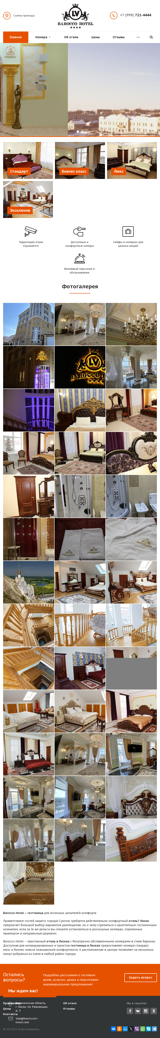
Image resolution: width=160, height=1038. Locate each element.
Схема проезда (24, 15)
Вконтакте (138, 1011)
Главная (16, 37)
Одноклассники (153, 1011)
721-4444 (135, 15)
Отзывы (119, 37)
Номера (42, 37)
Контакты (10, 1014)
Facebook (130, 1011)
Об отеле (71, 37)
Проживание (12, 1003)
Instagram (145, 1011)
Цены (95, 37)
